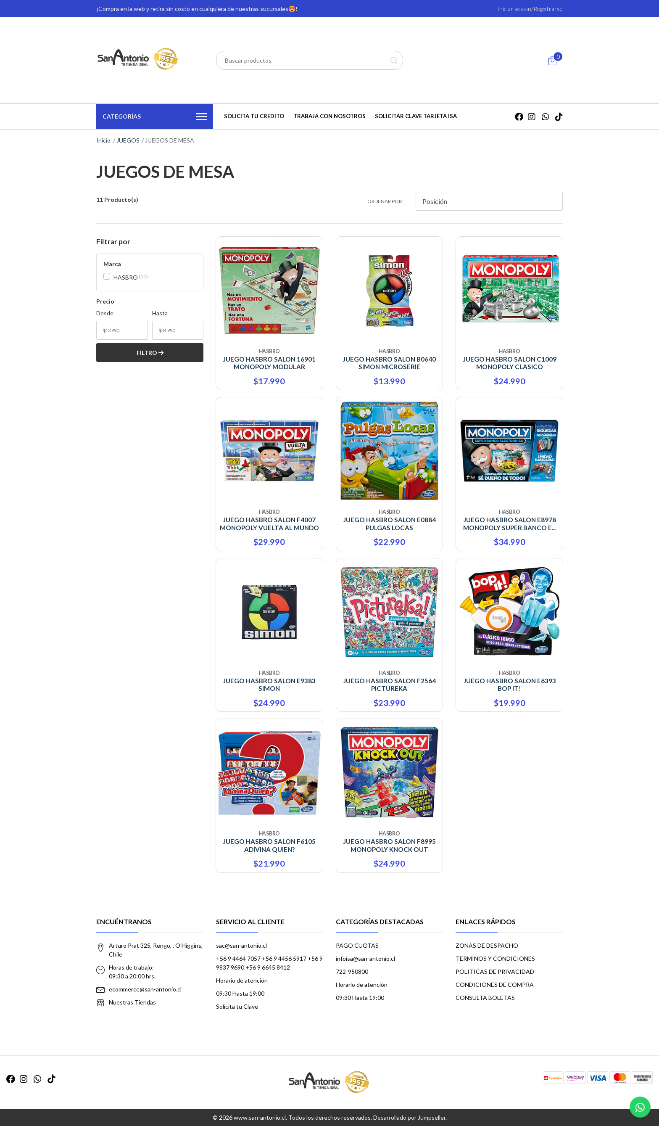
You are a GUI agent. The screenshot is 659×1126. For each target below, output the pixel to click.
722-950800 (352, 971)
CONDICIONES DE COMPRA (495, 984)
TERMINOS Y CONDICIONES (495, 958)
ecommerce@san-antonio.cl (145, 989)
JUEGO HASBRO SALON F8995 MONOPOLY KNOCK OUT (389, 845)
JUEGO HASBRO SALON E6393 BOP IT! (509, 684)
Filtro (150, 352)
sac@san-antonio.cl (241, 945)
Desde (104, 313)
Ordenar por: (385, 201)
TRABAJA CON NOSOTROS (329, 116)
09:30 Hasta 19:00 (240, 993)
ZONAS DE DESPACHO (487, 945)
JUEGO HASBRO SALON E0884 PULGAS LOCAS (389, 523)
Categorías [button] (155, 117)
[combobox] (309, 60)
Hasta (160, 313)
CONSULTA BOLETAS (485, 997)
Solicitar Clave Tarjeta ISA (416, 116)
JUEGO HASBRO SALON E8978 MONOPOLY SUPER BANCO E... (509, 523)
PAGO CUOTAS (357, 945)
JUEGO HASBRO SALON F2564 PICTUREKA (389, 684)
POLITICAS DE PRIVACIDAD (495, 971)
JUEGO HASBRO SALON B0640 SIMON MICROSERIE (389, 362)
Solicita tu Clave (237, 1006)
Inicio (103, 140)
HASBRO (125, 277)
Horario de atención (242, 980)
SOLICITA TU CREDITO (254, 116)
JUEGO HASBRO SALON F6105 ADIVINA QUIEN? (269, 845)
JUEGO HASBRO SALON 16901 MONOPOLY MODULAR (269, 362)
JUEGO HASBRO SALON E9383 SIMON (269, 684)
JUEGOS (128, 140)
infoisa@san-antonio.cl (365, 958)
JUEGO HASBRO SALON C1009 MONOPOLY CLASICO (509, 362)
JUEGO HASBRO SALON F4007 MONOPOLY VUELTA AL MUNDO (269, 523)
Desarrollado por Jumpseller (409, 1117)
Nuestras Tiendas (132, 1002)
